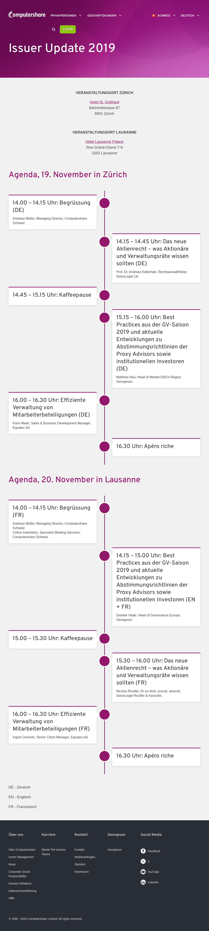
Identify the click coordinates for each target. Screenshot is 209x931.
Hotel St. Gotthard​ (104, 102)
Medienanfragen (84, 857)
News (12, 864)
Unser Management (21, 857)
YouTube (150, 871)
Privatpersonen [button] (67, 15)
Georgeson (115, 849)
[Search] (54, 30)
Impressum (81, 871)
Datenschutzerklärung (22, 890)
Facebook (150, 850)
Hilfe (11, 898)
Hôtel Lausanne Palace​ (104, 142)
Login (68, 29)
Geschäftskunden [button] (105, 15)
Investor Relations (20, 883)
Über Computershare (22, 849)
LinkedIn (150, 881)
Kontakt (79, 849)
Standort (79, 864)
